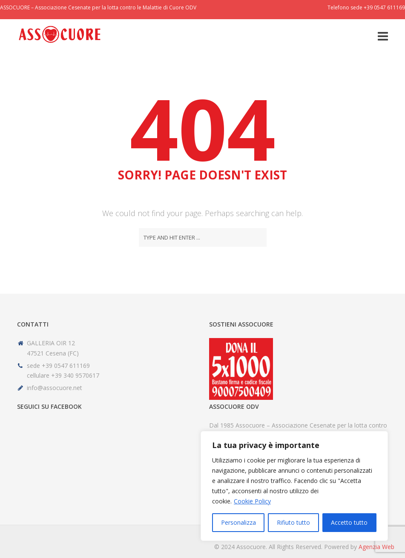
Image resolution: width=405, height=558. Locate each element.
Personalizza (238, 522)
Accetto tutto (349, 522)
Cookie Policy (252, 501)
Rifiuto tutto (293, 522)
